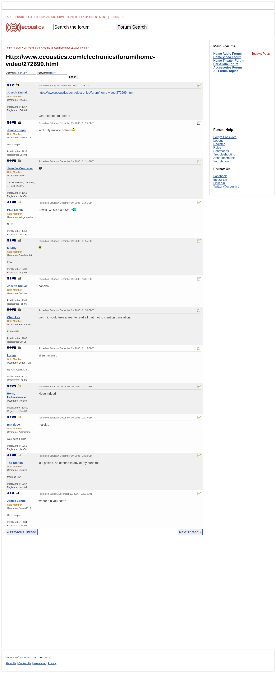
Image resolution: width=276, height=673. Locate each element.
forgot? (51, 73)
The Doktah (15, 462)
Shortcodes (221, 151)
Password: (52, 75)
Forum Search (132, 27)
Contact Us (24, 663)
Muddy (11, 248)
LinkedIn (219, 183)
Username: (21, 75)
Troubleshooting (224, 154)
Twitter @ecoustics (226, 186)
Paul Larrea (15, 209)
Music (103, 17)
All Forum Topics (225, 71)
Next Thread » (190, 532)
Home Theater (67, 17)
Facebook (220, 176)
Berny (11, 393)
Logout (218, 140)
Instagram (220, 179)
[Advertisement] (104, 594)
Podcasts (117, 17)
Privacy (52, 663)
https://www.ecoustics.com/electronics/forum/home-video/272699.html (86, 92)
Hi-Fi (29, 17)
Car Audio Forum (225, 64)
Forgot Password (225, 137)
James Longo (16, 130)
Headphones (88, 17)
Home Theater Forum (228, 60)
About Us (11, 663)
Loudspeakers (44, 17)
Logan (11, 355)
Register (219, 144)
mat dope (13, 424)
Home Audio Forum (227, 53)
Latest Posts (15, 17)
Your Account (222, 161)
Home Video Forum (227, 57)
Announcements (224, 158)
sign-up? (22, 73)
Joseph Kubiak (17, 92)
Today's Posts (261, 53)
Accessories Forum (227, 67)
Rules (217, 147)
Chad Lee (13, 317)
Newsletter (39, 663)
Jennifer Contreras (20, 168)
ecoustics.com (28, 657)
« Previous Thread (21, 532)
